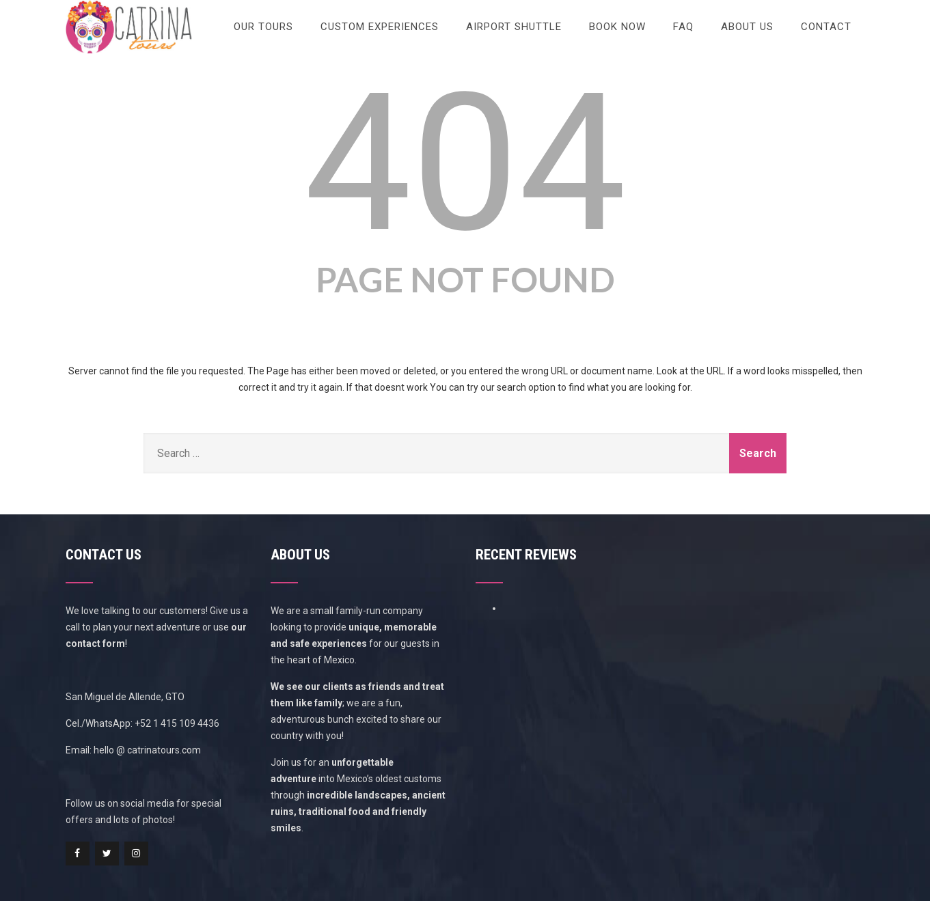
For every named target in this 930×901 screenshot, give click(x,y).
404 (465, 163)
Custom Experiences (379, 26)
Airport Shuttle (514, 26)
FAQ (683, 26)
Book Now (617, 26)
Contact (826, 26)
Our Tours (263, 26)
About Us (747, 26)
